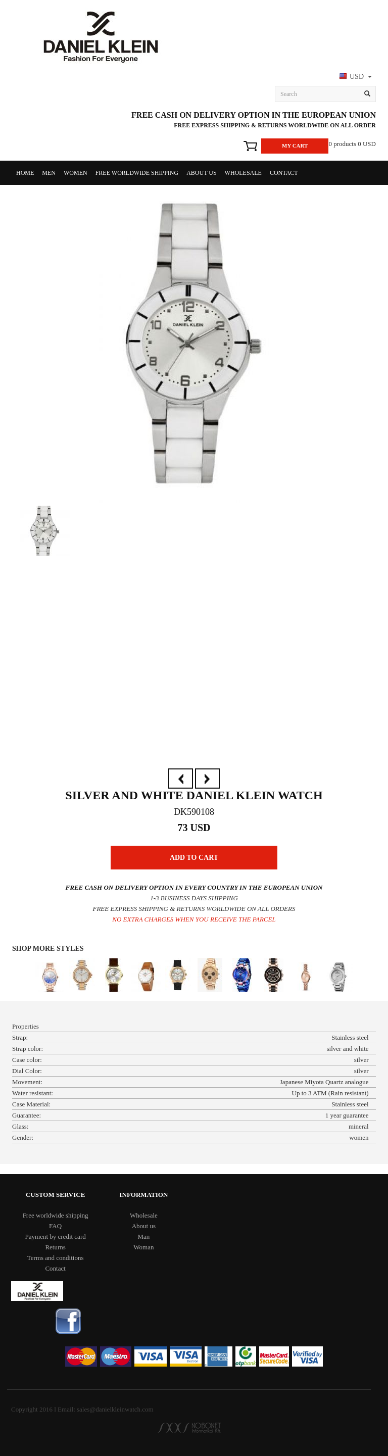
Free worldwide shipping (136, 172)
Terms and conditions (55, 1257)
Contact (284, 172)
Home (25, 172)
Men (49, 172)
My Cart (295, 145)
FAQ (55, 1226)
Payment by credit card (55, 1236)
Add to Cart (194, 857)
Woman (143, 1247)
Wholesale (243, 172)
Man (143, 1236)
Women (75, 172)
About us (201, 172)
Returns (55, 1247)
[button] (354, 77)
